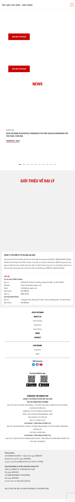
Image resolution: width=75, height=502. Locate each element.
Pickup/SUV (37, 350)
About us (37, 317)
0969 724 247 (40, 420)
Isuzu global (37, 329)
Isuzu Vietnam (37, 312)
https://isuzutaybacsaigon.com (31, 285)
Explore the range (19, 37)
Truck (37, 354)
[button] (20, 164)
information (10, 141)
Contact (37, 337)
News (18, 141)
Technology (37, 325)
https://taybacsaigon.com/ (41, 411)
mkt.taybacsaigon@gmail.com (40, 414)
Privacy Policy (10, 453)
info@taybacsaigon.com (29, 288)
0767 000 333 (42, 417)
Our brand (37, 345)
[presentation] (7, 9)
